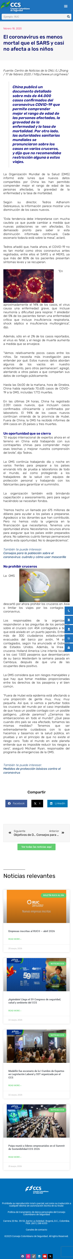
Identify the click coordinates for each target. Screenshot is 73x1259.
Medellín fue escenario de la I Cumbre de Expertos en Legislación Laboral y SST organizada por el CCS (36, 1077)
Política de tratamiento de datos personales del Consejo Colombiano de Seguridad (36, 1216)
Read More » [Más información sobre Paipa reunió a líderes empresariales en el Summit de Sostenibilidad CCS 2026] (14, 1160)
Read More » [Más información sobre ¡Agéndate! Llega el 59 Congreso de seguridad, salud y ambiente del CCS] (14, 1014)
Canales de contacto (36, 1233)
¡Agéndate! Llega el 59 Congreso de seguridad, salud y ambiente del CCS (34, 1004)
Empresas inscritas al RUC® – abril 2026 (31, 934)
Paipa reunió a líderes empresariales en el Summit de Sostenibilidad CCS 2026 (36, 1151)
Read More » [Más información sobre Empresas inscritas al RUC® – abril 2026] (14, 942)
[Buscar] (68, 17)
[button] (65, 6)
